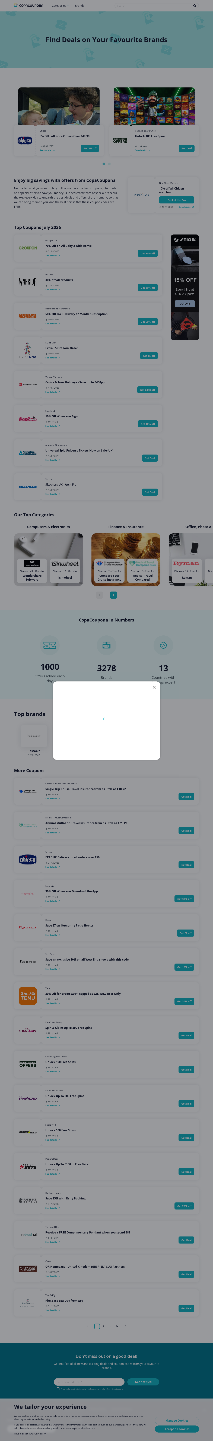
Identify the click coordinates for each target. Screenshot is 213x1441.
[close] (154, 687)
